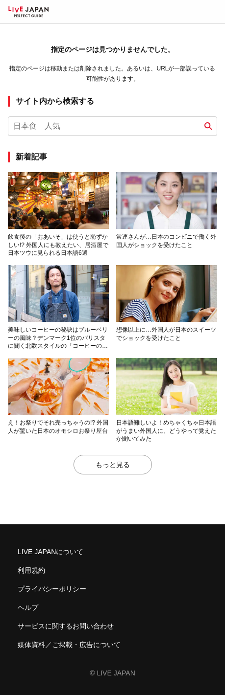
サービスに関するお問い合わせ (66, 626)
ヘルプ (28, 607)
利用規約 (31, 570)
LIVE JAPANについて (50, 552)
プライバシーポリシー (52, 589)
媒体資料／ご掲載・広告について (69, 645)
